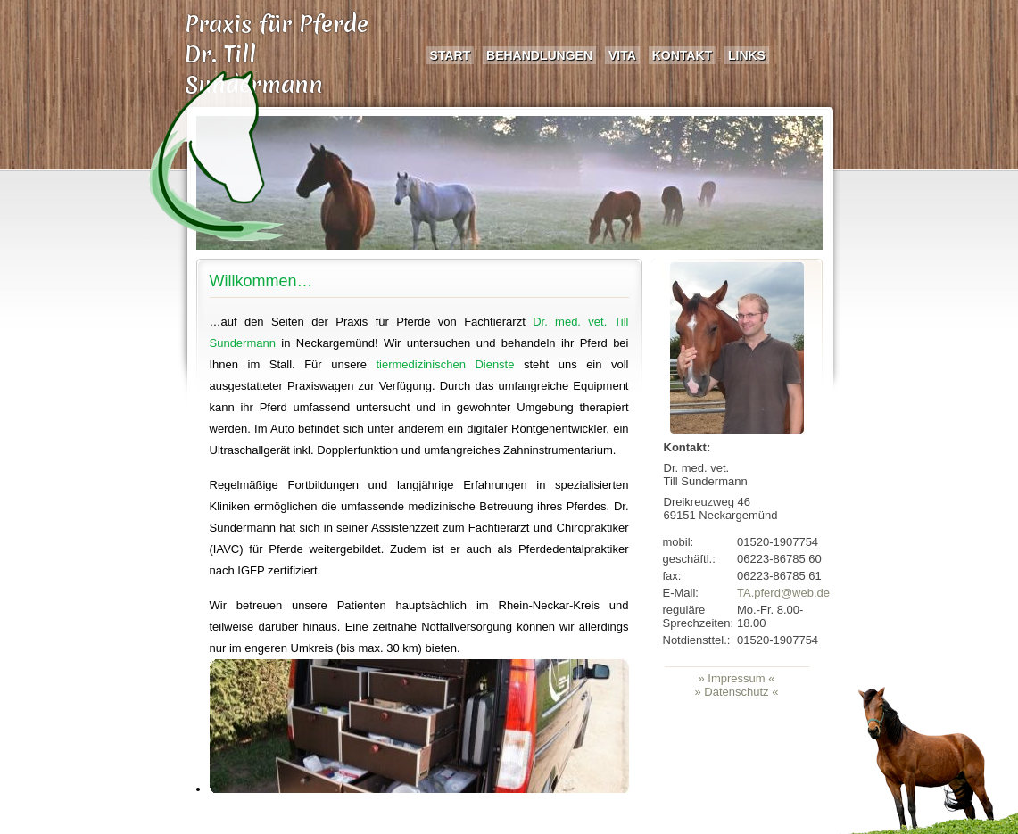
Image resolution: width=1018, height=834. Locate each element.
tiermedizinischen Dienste (445, 364)
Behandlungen (539, 55)
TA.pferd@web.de (783, 592)
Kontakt (682, 55)
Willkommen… (261, 281)
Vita (622, 55)
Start (450, 55)
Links (747, 55)
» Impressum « (737, 678)
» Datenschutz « (737, 691)
